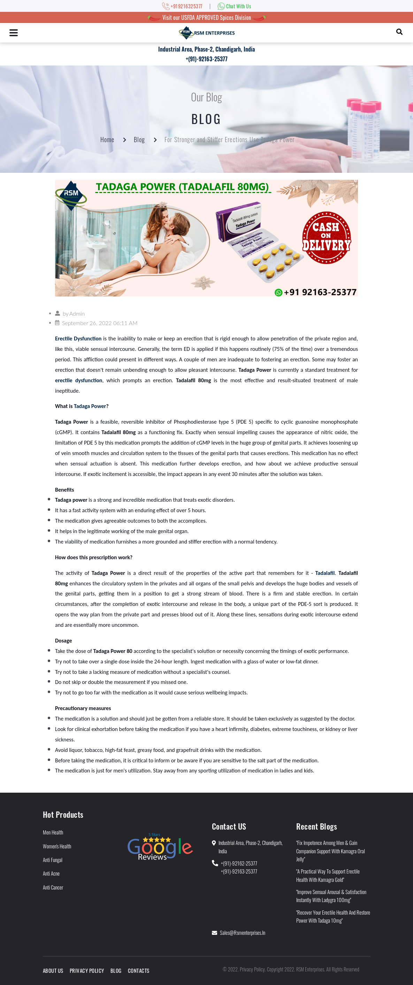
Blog (139, 139)
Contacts (139, 970)
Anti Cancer (53, 887)
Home (107, 139)
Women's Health (57, 846)
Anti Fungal (52, 859)
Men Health (53, 832)
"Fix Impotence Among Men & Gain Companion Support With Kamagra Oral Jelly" (330, 851)
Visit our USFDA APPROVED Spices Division (206, 17)
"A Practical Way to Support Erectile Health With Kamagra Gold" (328, 875)
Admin (77, 313)
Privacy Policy (87, 970)
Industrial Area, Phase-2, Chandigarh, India (206, 49)
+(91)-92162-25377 (239, 863)
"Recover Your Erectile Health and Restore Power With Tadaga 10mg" (333, 916)
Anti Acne (51, 873)
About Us (53, 970)
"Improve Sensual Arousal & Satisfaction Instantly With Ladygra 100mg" (331, 895)
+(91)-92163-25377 (207, 59)
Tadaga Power (90, 406)
